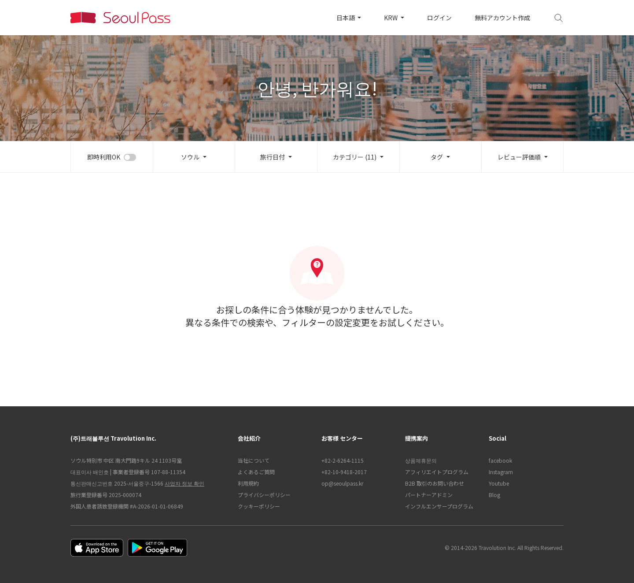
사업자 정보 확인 (184, 483)
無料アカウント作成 (502, 17)
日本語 (346, 17)
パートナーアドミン (429, 494)
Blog (494, 494)
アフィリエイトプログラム (436, 471)
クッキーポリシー (259, 506)
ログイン (439, 17)
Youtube (499, 483)
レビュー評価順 (519, 156)
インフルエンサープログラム (439, 506)
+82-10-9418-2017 (344, 471)
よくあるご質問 (256, 471)
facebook (500, 460)
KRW (391, 17)
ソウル (190, 156)
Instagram (501, 471)
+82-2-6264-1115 (342, 460)
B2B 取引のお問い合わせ (434, 483)
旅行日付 (272, 156)
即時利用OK (103, 156)
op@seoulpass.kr (342, 483)
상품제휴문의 (421, 460)
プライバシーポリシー (264, 494)
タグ (437, 156)
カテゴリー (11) (354, 156)
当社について (253, 460)
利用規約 (248, 483)
